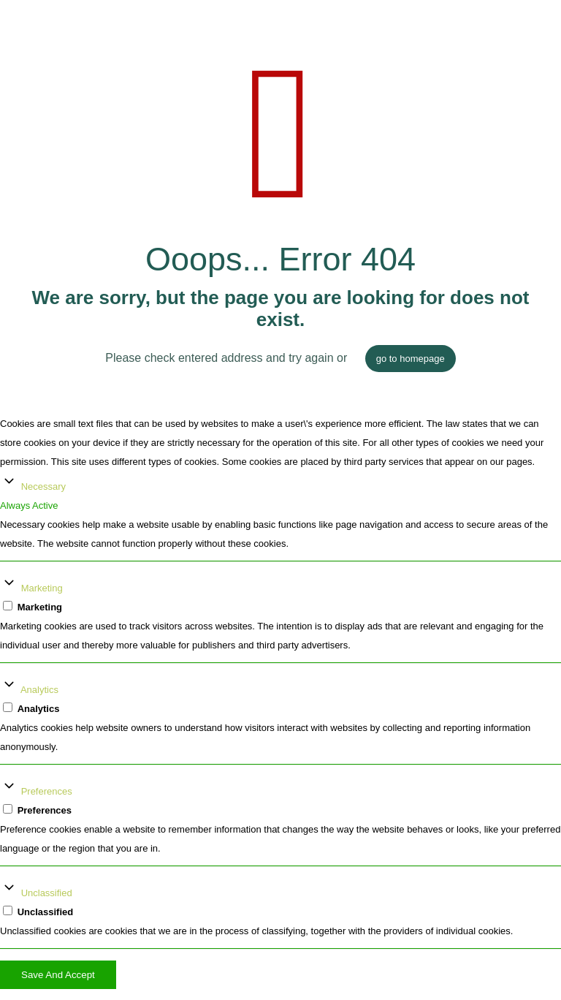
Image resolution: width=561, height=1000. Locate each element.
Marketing (42, 588)
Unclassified (46, 892)
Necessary (43, 486)
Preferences (46, 791)
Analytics (39, 689)
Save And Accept (58, 974)
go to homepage (410, 358)
